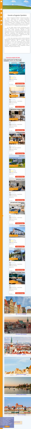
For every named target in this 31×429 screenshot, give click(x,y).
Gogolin (10, 142)
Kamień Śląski (11, 119)
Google (7, 418)
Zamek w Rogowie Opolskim (15, 422)
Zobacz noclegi (19, 83)
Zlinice (10, 235)
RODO (6, 424)
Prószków (11, 72)
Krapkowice (11, 189)
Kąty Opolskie (11, 258)
